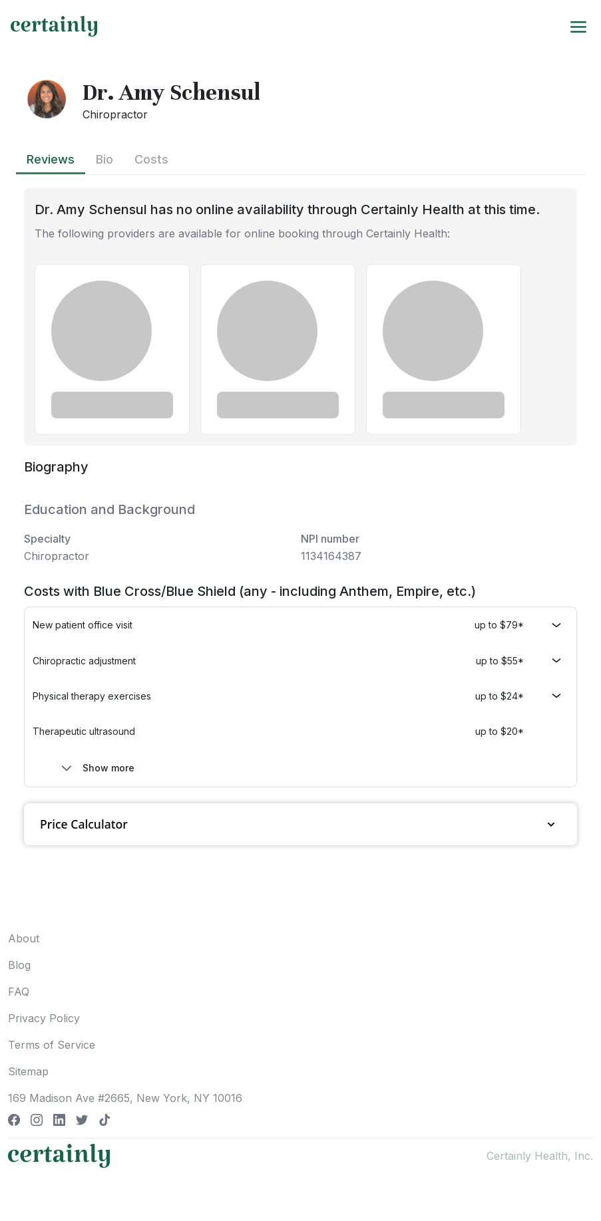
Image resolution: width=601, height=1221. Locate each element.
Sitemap (28, 1071)
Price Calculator (300, 824)
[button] (300, 625)
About (23, 938)
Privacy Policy (44, 1018)
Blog (19, 965)
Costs (151, 159)
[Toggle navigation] (578, 26)
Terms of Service (51, 1044)
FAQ (18, 991)
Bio (104, 159)
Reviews (51, 159)
